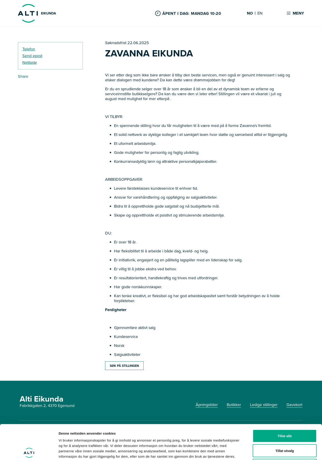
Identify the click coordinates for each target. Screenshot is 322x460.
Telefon (28, 49)
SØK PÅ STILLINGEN (124, 365)
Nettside (29, 62)
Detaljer (238, 451)
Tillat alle (285, 401)
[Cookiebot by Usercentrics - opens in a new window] (29, 451)
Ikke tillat (285, 430)
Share (23, 76)
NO (250, 13)
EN (260, 13)
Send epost (32, 56)
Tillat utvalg (284, 416)
